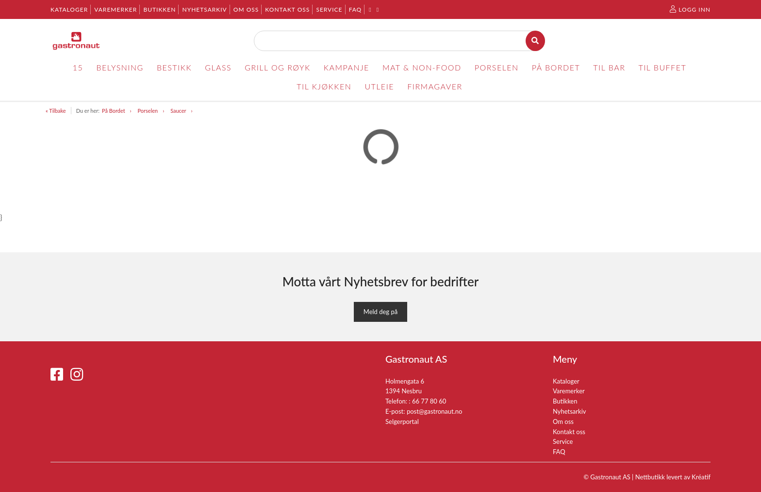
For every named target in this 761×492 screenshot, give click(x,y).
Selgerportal (402, 421)
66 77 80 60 (429, 401)
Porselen (148, 110)
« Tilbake (56, 110)
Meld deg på (380, 312)
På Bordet (113, 110)
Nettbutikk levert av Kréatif (673, 477)
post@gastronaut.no (435, 411)
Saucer (178, 110)
